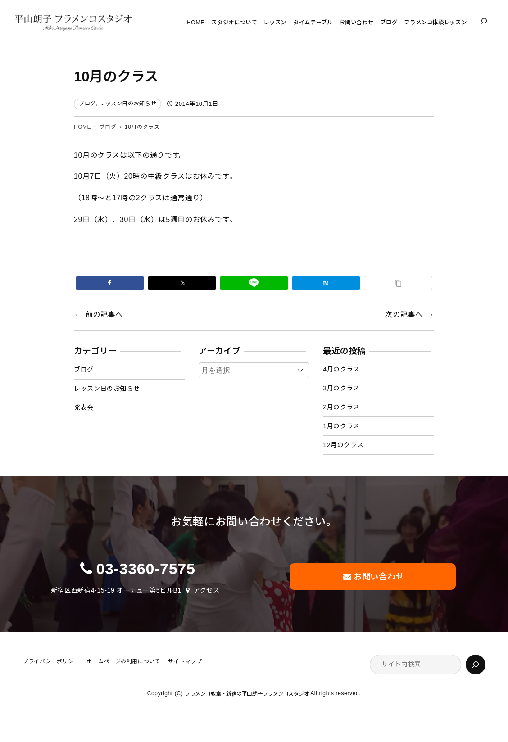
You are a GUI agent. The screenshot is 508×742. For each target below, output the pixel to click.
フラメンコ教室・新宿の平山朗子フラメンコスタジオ (247, 694)
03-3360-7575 (145, 568)
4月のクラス (341, 369)
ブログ (87, 103)
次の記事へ (403, 314)
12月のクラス (343, 444)
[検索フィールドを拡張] (484, 21)
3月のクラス (341, 388)
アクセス (207, 590)
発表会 (84, 407)
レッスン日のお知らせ (128, 103)
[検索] (475, 664)
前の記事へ (104, 314)
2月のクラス (341, 407)
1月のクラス (341, 426)
